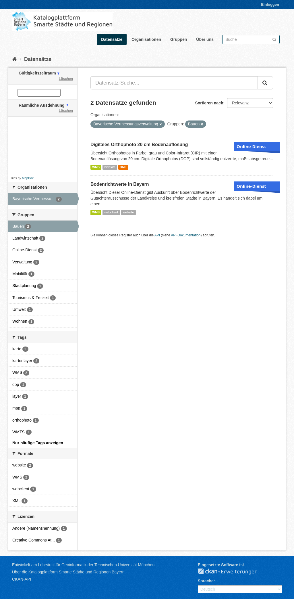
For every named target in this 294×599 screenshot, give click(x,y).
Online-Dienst (251, 146)
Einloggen (270, 4)
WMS (96, 167)
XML (123, 167)
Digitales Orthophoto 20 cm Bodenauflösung (139, 144)
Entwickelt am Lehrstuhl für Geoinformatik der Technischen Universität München (83, 564)
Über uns (205, 39)
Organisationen (146, 39)
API (157, 235)
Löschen (66, 79)
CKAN (232, 571)
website (109, 167)
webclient (111, 212)
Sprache (206, 581)
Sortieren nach (209, 103)
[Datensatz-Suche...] (174, 82)
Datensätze (111, 39)
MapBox (28, 178)
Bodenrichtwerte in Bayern (119, 184)
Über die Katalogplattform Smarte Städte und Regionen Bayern (68, 572)
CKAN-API (21, 579)
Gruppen (178, 39)
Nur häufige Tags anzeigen (37, 443)
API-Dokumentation (185, 235)
